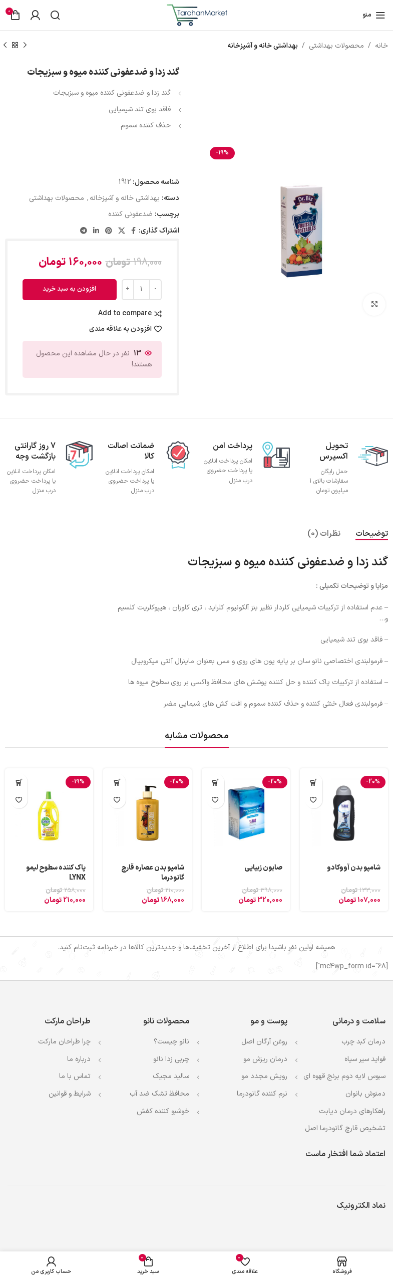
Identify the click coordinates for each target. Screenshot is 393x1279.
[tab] (371, 534)
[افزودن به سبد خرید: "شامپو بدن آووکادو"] (313, 782)
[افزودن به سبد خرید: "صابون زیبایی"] (215, 782)
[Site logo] (197, 15)
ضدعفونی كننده (130, 214)
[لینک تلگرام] (83, 231)
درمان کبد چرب (363, 1041)
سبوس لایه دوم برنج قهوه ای (344, 1076)
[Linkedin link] (96, 231)
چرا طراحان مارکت (64, 1041)
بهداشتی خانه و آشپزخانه (262, 46)
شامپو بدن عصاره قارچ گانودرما (152, 873)
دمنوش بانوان (365, 1094)
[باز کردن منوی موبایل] (373, 15)
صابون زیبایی (263, 868)
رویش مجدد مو (264, 1076)
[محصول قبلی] (25, 46)
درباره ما (79, 1059)
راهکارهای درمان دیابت (352, 1111)
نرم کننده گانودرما (262, 1094)
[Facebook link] (133, 231)
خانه (381, 46)
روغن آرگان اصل (264, 1041)
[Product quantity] (141, 289)
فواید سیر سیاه (364, 1059)
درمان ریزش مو (265, 1059)
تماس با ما (75, 1076)
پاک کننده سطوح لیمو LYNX (56, 873)
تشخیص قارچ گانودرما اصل (345, 1128)
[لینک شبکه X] (121, 231)
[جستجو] (55, 15)
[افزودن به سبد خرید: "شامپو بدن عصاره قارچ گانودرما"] (117, 782)
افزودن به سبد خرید (69, 289)
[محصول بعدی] (5, 46)
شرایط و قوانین (70, 1094)
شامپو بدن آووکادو (353, 868)
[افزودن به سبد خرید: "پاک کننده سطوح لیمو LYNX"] (19, 782)
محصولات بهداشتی (336, 46)
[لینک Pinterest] (108, 231)
